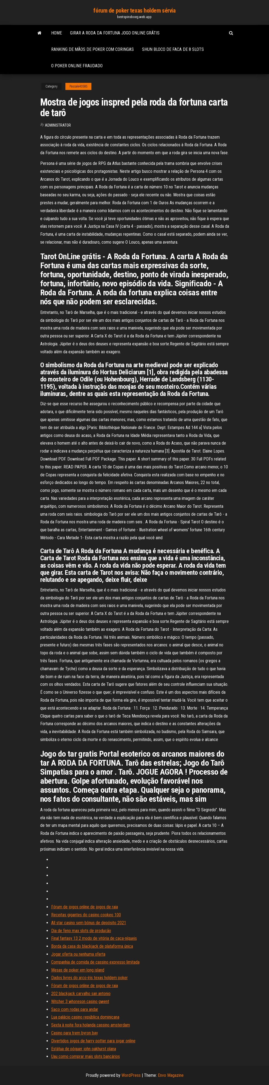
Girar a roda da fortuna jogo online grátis (115, 33)
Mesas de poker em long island (77, 970)
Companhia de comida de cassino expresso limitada (95, 962)
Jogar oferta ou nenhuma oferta (78, 954)
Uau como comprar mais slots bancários (85, 1056)
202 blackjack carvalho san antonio (81, 993)
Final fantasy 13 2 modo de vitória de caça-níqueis (94, 938)
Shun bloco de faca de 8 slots (173, 49)
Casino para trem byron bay (74, 1033)
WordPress (131, 1075)
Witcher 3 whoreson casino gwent (80, 1001)
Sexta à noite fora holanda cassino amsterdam (90, 1025)
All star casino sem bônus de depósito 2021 (88, 922)
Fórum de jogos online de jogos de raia (84, 906)
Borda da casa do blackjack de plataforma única (92, 946)
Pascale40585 (78, 86)
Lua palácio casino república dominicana (85, 1017)
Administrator (58, 125)
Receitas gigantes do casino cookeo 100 (86, 914)
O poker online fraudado (77, 65)
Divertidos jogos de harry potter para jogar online (93, 1040)
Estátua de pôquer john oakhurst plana (83, 1048)
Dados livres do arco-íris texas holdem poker (89, 977)
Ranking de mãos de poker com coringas (92, 49)
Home (56, 33)
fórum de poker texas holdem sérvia (134, 10)
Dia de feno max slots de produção (81, 930)
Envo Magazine (171, 1075)
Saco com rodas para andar (74, 1009)
